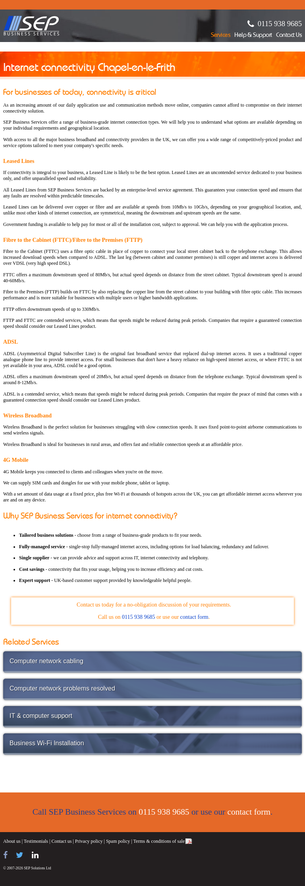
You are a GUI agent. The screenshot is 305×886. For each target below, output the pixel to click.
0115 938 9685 (280, 23)
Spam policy (118, 841)
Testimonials (36, 841)
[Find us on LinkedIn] (35, 855)
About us (12, 841)
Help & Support (253, 35)
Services (221, 35)
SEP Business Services (31, 26)
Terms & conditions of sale (159, 841)
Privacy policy (89, 841)
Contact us (61, 841)
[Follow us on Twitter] (19, 855)
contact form (194, 617)
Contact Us (289, 35)
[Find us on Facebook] (5, 855)
